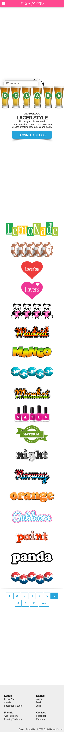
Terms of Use (30, 729)
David (39, 702)
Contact (41, 712)
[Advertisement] (32, 44)
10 (34, 603)
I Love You (9, 699)
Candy (7, 702)
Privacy (21, 729)
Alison (39, 699)
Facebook (41, 716)
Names (40, 695)
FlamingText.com (13, 719)
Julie (38, 706)
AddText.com (11, 716)
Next (44, 603)
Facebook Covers (13, 706)
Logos (8, 695)
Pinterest (40, 719)
